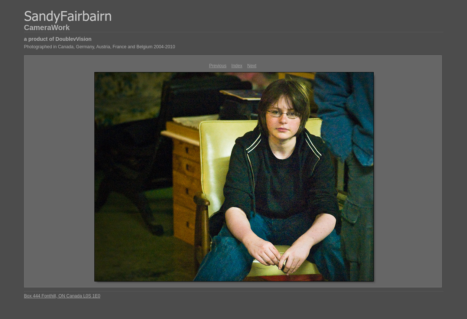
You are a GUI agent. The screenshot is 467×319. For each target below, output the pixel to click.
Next (252, 65)
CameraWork (47, 27)
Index (236, 65)
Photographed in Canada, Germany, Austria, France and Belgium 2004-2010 (99, 46)
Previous (218, 65)
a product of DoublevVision (58, 39)
